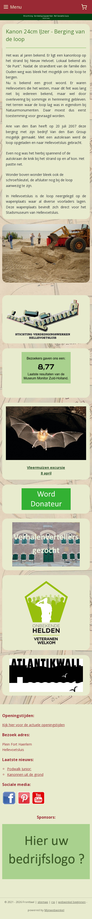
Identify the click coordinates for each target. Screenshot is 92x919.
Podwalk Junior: (19, 768)
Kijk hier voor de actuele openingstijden (33, 724)
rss (53, 902)
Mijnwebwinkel (54, 910)
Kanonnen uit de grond (25, 774)
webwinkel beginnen (72, 902)
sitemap (43, 902)
